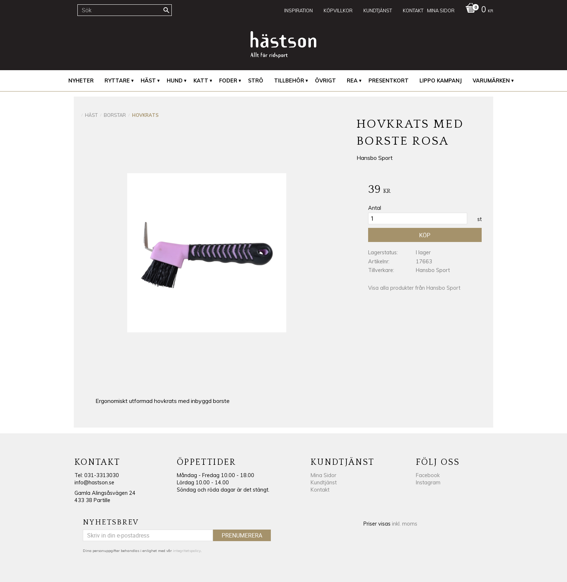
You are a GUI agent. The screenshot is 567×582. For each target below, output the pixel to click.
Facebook (428, 475)
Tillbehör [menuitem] (289, 80)
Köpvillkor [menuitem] (338, 10)
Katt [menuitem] (200, 80)
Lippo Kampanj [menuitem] (440, 80)
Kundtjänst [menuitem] (377, 10)
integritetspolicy (187, 550)
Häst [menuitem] (148, 80)
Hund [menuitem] (175, 80)
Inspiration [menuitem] (298, 10)
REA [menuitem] (352, 80)
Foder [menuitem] (228, 80)
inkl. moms (404, 524)
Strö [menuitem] (255, 80)
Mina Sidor (323, 475)
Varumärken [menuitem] (491, 80)
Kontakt (320, 490)
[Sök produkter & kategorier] (124, 10)
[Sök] (166, 10)
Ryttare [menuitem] (117, 80)
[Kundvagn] (477, 10)
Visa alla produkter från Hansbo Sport (414, 288)
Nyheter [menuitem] (81, 80)
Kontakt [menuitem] (413, 10)
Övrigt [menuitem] (325, 80)
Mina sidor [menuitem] (441, 10)
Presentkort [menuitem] (388, 80)
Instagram (428, 482)
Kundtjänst (324, 482)
